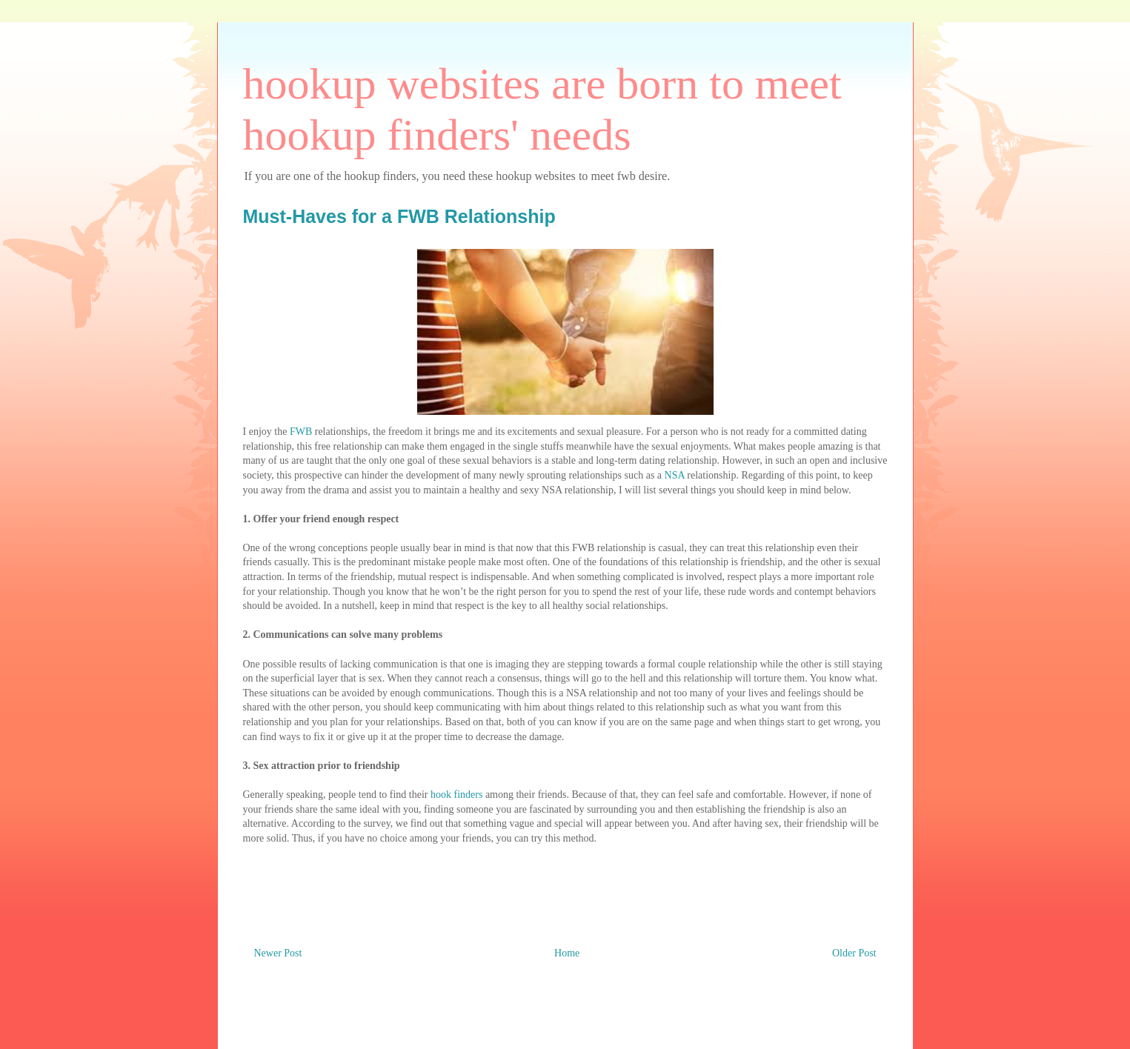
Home (566, 953)
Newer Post (278, 953)
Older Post (854, 953)
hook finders (456, 794)
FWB (301, 431)
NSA (675, 475)
